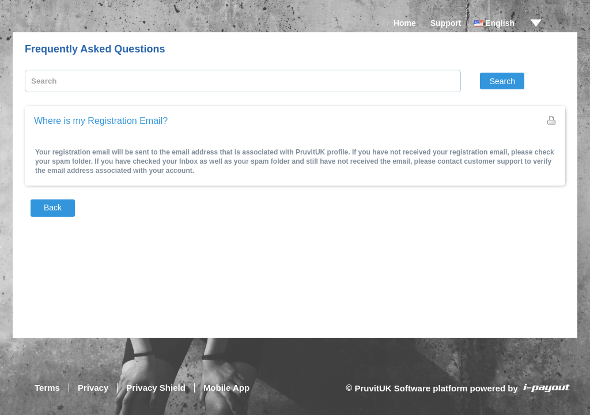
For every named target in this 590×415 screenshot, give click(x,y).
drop (536, 23)
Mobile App (226, 388)
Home (405, 23)
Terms (47, 388)
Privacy (93, 388)
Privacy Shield (156, 388)
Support (446, 23)
